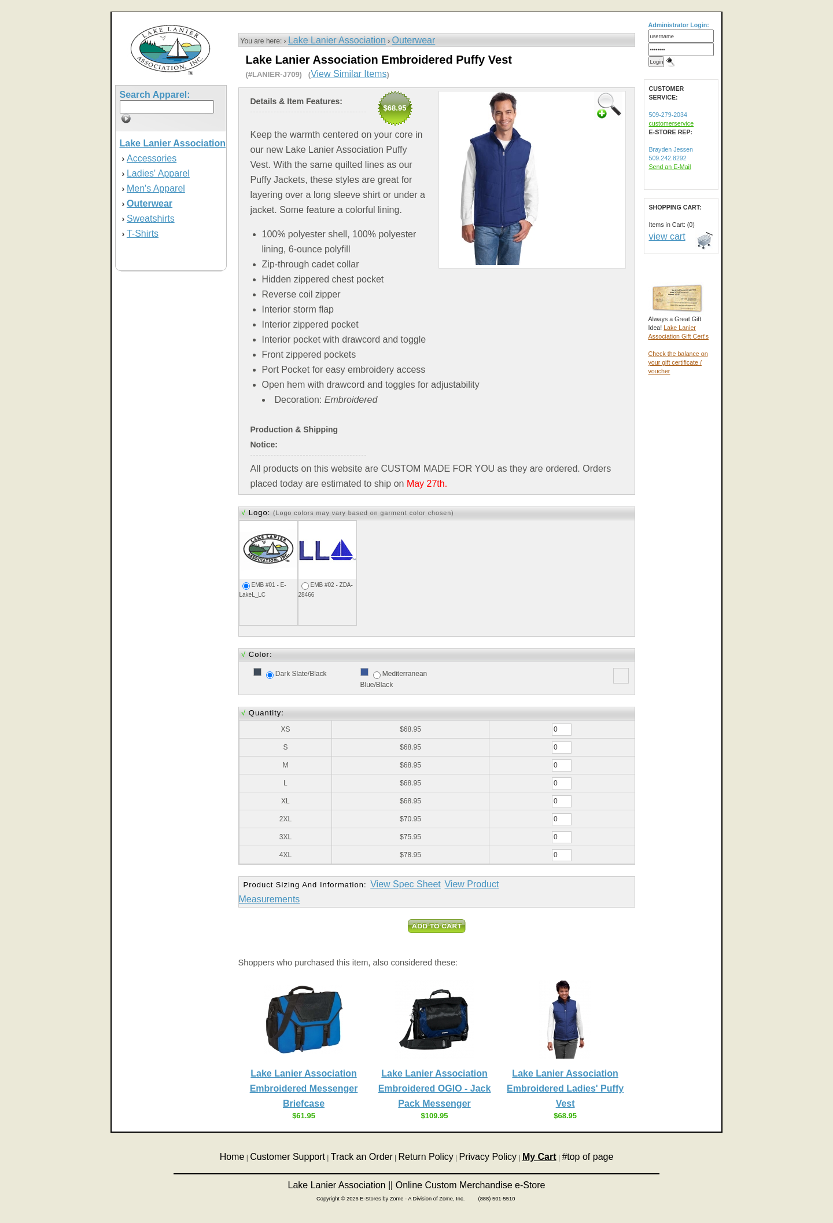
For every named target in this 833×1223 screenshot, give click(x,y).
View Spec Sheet (405, 884)
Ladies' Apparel (158, 173)
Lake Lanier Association (337, 40)
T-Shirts (143, 233)
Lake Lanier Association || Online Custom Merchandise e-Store (416, 1185)
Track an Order (362, 1157)
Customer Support (287, 1157)
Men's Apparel (156, 188)
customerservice (671, 123)
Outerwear (414, 40)
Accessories (151, 158)
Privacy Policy (488, 1157)
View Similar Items (348, 74)
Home (232, 1157)
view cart (667, 236)
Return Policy (426, 1157)
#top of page (587, 1157)
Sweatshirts (151, 218)
